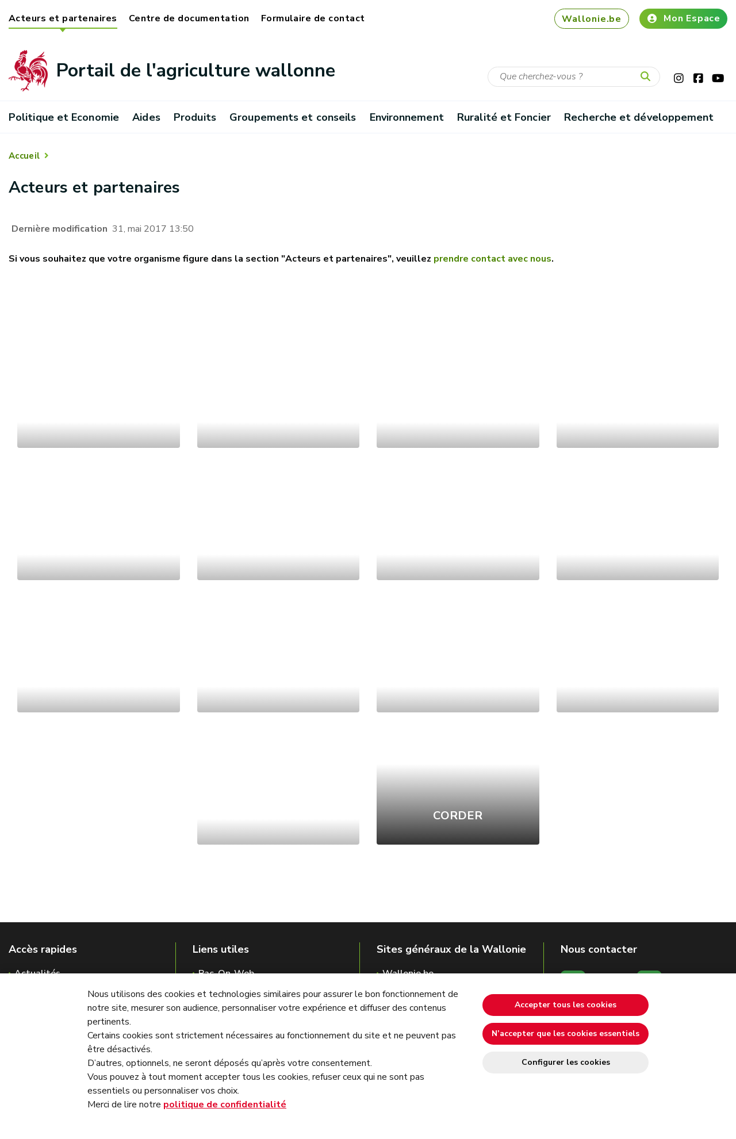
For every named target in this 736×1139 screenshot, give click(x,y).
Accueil (24, 156)
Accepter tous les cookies (565, 1004)
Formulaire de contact (313, 18)
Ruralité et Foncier (504, 117)
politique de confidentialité (224, 1104)
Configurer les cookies (566, 1062)
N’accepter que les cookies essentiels (565, 1033)
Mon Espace (683, 18)
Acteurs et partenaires (63, 18)
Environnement (407, 117)
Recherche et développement (639, 117)
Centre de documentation (189, 18)
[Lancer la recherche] (648, 77)
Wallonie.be (592, 19)
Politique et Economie (64, 117)
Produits (195, 117)
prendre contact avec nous (492, 258)
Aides (146, 117)
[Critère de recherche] (574, 77)
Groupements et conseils (292, 117)
